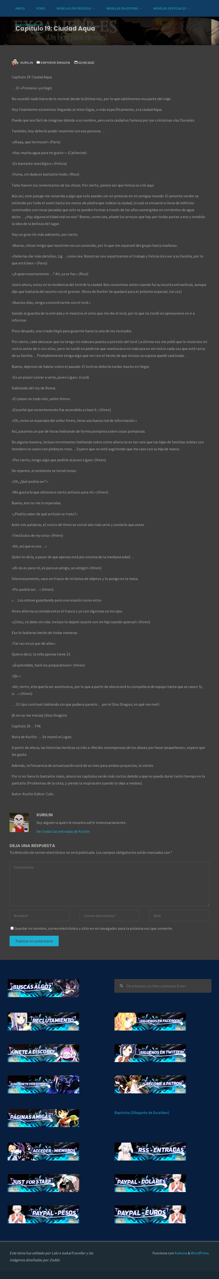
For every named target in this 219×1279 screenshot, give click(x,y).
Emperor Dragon (55, 62)
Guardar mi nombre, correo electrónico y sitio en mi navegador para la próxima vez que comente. (91, 928)
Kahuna (180, 1253)
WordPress (200, 1253)
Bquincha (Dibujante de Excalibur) (142, 1112)
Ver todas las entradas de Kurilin (62, 831)
